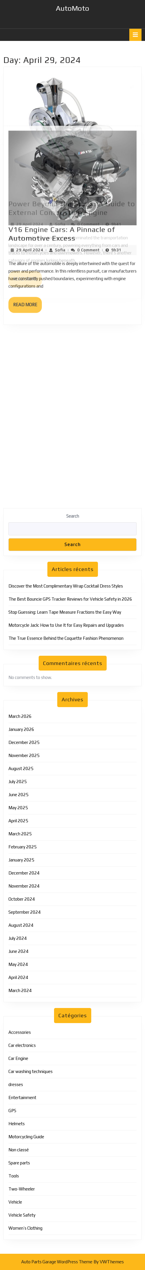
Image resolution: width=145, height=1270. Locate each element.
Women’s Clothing (25, 1228)
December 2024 (24, 872)
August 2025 (20, 768)
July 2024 (17, 938)
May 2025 (18, 807)
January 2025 (21, 859)
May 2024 (18, 964)
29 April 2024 (29, 145)
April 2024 (18, 977)
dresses (15, 1084)
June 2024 (18, 951)
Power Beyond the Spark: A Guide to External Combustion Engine (71, 129)
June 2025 (18, 794)
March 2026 (20, 716)
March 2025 (20, 833)
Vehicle (15, 1201)
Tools (13, 1175)
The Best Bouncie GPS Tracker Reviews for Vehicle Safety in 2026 (70, 599)
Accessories (19, 1032)
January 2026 (21, 729)
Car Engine (18, 1058)
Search (72, 516)
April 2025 (18, 820)
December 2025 (24, 742)
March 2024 (20, 990)
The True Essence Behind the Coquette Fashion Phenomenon (65, 638)
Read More (27, 203)
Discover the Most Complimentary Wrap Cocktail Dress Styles (65, 585)
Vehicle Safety (21, 1215)
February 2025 (22, 846)
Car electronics (22, 1045)
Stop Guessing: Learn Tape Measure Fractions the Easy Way (64, 612)
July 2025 (17, 781)
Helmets (16, 1123)
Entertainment (22, 1097)
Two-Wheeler (21, 1188)
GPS (12, 1110)
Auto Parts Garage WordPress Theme (56, 1261)
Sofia (60, 145)
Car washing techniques (30, 1071)
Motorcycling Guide (26, 1136)
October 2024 (21, 899)
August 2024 (20, 925)
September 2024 (24, 912)
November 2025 (24, 755)
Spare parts (19, 1162)
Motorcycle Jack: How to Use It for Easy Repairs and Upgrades (66, 625)
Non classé (18, 1149)
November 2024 (24, 886)
